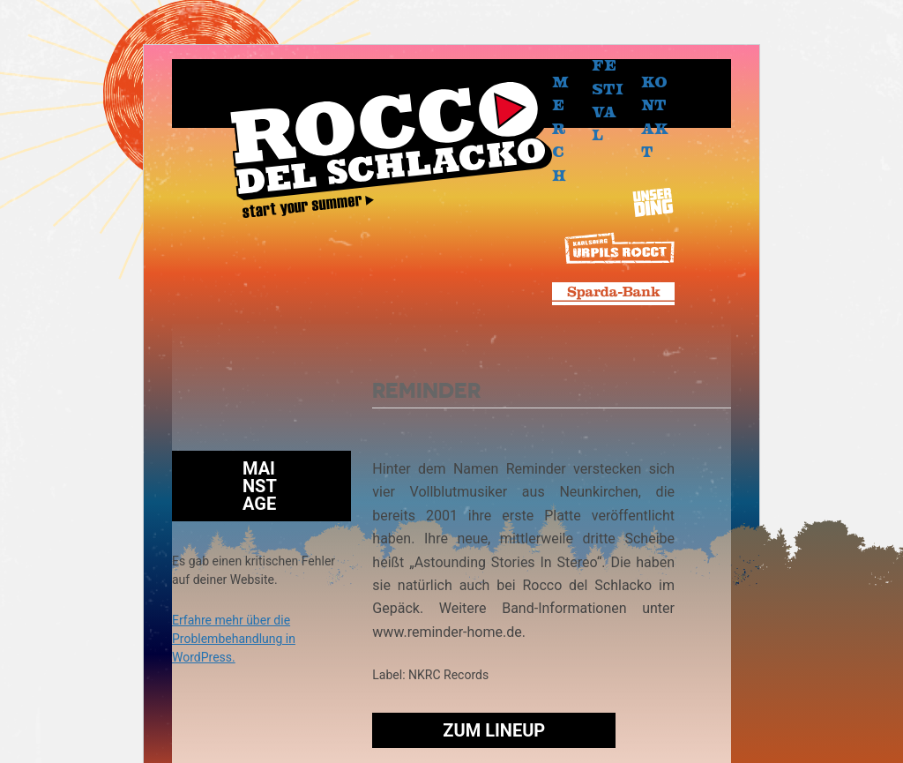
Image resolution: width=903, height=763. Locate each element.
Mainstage (260, 486)
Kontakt (654, 116)
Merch (560, 128)
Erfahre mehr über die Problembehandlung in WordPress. (233, 638)
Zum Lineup (494, 730)
